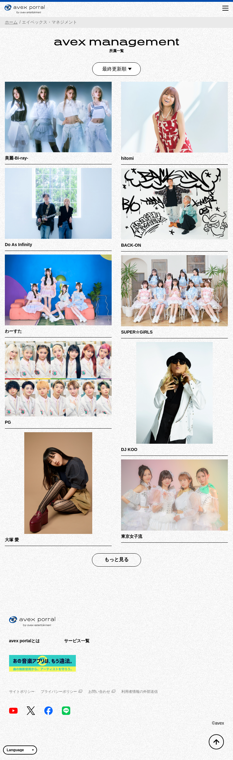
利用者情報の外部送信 (139, 691)
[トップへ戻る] (216, 741)
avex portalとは (24, 640)
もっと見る (116, 559)
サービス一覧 (76, 640)
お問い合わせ (101, 691)
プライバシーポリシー (61, 691)
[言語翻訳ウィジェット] (20, 750)
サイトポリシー (22, 691)
